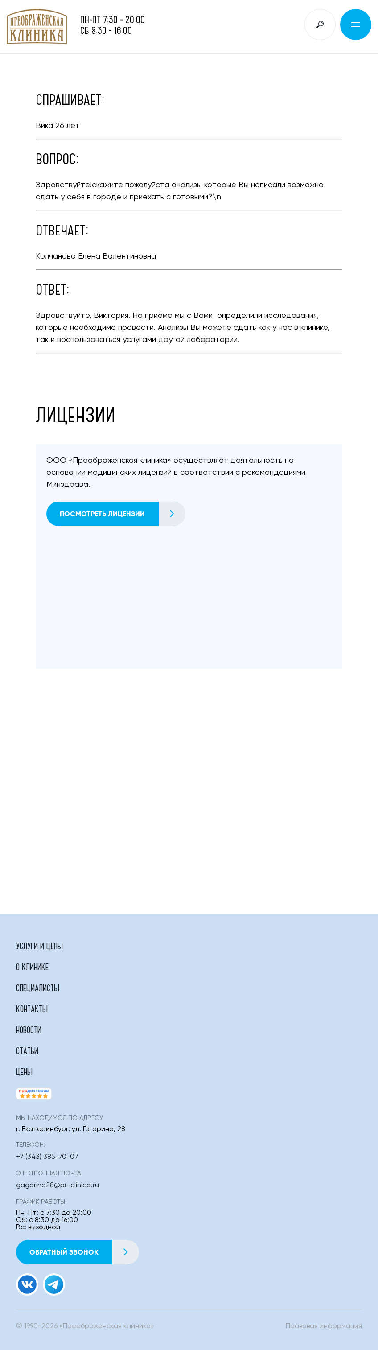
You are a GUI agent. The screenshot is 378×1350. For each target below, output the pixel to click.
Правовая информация (324, 1326)
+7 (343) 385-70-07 (47, 1157)
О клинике (32, 967)
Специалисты (37, 988)
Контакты (32, 1008)
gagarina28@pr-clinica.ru (57, 1185)
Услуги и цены (39, 946)
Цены (24, 1071)
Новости (28, 1029)
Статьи (27, 1050)
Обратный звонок (84, 1252)
